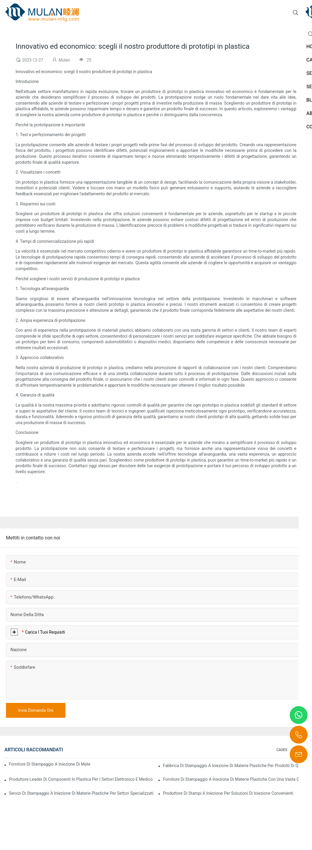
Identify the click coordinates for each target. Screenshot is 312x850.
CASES (281, 750)
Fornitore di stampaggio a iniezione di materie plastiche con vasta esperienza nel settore (49, 764)
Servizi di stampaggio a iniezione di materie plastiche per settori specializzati (81, 793)
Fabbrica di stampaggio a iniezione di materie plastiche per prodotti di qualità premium (235, 765)
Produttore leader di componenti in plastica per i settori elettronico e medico (81, 779)
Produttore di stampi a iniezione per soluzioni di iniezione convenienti (228, 793)
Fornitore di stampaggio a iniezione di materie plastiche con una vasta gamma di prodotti (235, 779)
